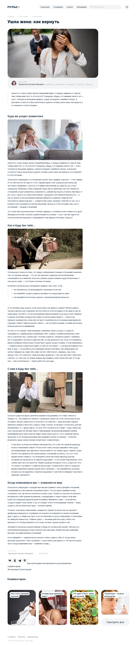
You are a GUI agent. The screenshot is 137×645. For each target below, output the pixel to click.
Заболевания (81, 7)
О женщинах (58, 7)
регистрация (25, 569)
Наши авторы (32, 637)
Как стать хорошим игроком (20, 595)
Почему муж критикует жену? (52, 595)
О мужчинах (45, 7)
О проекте (12, 637)
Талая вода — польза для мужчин (114, 595)
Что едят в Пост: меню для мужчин (83, 595)
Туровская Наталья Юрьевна (31, 84)
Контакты (21, 637)
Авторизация (13, 569)
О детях (70, 7)
